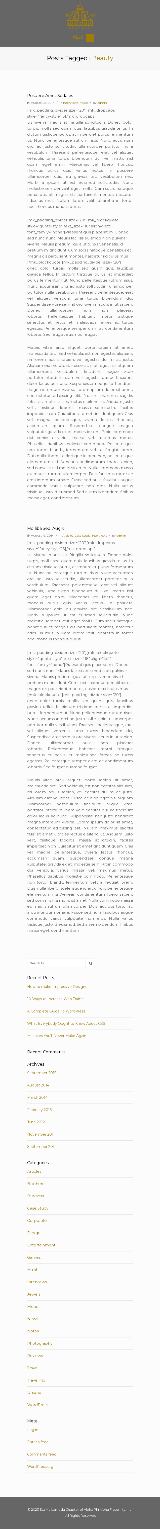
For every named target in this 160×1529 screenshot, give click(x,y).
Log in (32, 1429)
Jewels (33, 1294)
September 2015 (41, 1073)
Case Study (82, 535)
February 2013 (39, 1110)
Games (34, 1257)
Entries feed (38, 1442)
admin (102, 103)
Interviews (70, 103)
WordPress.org (40, 1466)
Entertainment (41, 1245)
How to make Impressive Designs (57, 986)
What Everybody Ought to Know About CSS (66, 1023)
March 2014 (37, 1097)
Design (34, 1232)
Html (32, 1269)
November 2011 (41, 1134)
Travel (32, 1368)
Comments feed (41, 1454)
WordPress (37, 1404)
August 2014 (38, 1085)
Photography (39, 1343)
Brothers (35, 1183)
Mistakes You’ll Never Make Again (56, 1036)
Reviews (35, 1355)
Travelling (36, 1380)
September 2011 (41, 1146)
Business (35, 1196)
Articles (67, 535)
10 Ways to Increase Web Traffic (55, 999)
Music (83, 103)
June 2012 (36, 1122)
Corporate (37, 1220)
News (32, 1318)
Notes (33, 1331)
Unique (34, 1392)
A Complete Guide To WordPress (56, 1011)
